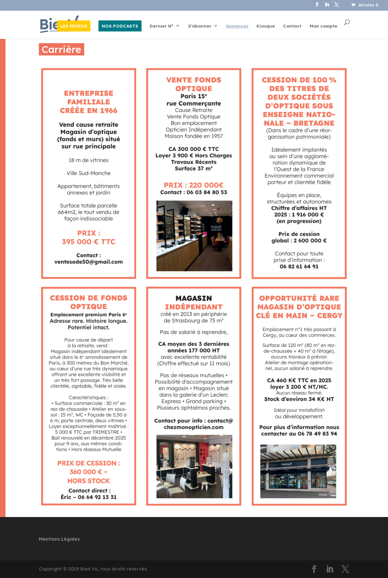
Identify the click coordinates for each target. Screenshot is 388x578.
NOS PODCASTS (120, 26)
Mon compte (323, 26)
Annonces (237, 26)
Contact (292, 26)
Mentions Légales (59, 539)
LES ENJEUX (73, 26)
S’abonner (199, 26)
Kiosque (266, 26)
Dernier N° (162, 26)
